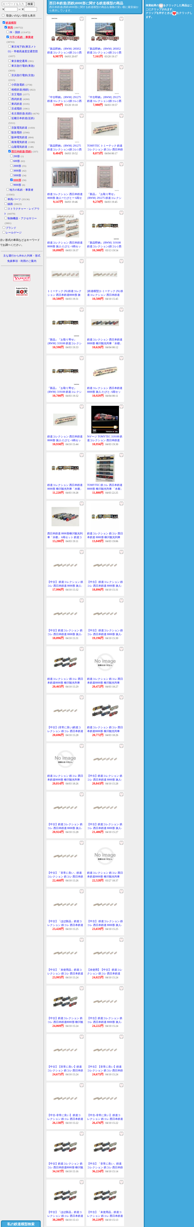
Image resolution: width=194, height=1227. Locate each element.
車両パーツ (14, 199)
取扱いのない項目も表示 (18, 15)
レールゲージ (14, 232)
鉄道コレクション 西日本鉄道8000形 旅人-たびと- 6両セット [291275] (104, 392)
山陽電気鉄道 (19, 146)
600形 (16, 161)
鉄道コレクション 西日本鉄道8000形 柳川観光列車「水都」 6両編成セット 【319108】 (65, 489)
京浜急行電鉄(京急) (22, 75)
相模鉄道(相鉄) (20, 89)
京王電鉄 (16, 94)
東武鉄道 (16, 103)
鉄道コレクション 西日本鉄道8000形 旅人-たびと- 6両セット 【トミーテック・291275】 (65, 246)
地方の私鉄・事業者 (21, 189)
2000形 (17, 166)
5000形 (17, 175)
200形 (16, 156)
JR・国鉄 (14, 32)
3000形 (17, 170)
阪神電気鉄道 (19, 137)
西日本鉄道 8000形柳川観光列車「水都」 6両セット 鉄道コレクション (65, 537)
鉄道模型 (11, 22)
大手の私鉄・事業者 (21, 37)
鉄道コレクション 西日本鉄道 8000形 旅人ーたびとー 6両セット (65, 198)
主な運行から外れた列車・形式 (21, 255)
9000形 (17, 184)
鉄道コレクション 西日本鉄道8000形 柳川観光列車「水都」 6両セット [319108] (104, 343)
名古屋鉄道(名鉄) (21, 113)
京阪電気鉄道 (19, 127)
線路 (10, 204)
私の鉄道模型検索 (20, 1224)
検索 (30, 3)
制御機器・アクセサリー (22, 218)
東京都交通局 (19, 61)
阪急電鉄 (16, 132)
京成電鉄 (16, 108)
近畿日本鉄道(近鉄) (22, 118)
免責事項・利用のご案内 (21, 261)
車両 (10, 27)
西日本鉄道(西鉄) (21, 151)
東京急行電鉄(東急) (22, 65)
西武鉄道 (16, 99)
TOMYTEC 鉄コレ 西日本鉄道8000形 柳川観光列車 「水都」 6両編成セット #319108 (105, 489)
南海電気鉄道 (19, 142)
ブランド (11, 227)
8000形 (17, 180)
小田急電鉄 (18, 84)
